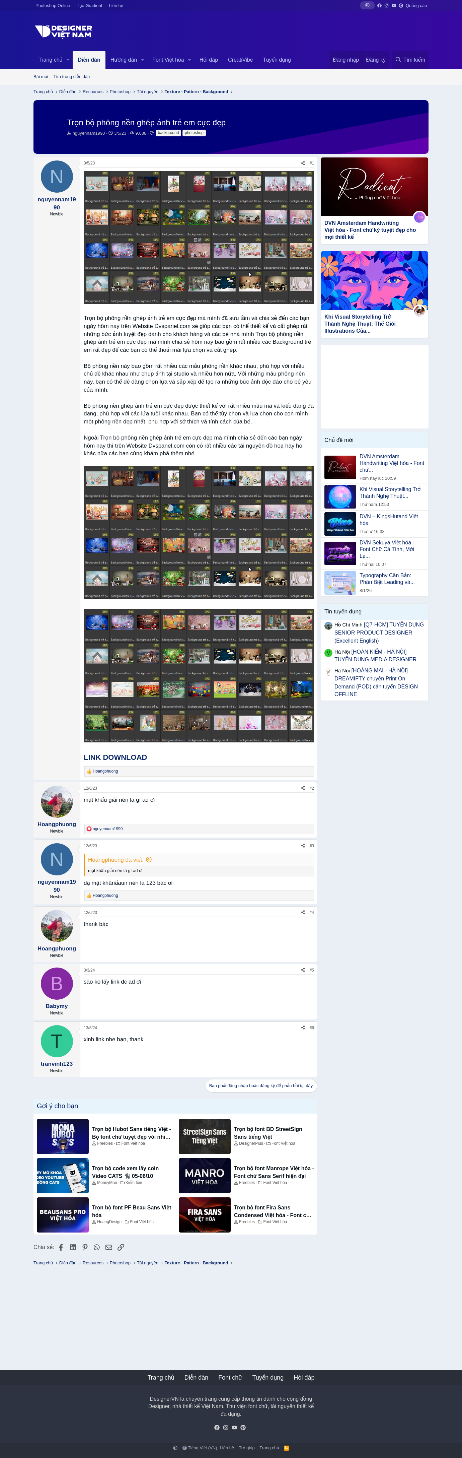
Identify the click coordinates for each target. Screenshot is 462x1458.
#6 (312, 1027)
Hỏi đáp (209, 60)
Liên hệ (116, 5)
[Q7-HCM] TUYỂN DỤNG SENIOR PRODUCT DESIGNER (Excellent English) (379, 633)
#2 (312, 788)
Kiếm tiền (134, 1182)
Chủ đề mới (339, 440)
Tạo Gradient (89, 5)
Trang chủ (50, 60)
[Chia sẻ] (303, 163)
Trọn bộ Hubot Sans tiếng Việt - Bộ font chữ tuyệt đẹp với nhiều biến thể (131, 1133)
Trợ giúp (246, 1447)
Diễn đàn (89, 60)
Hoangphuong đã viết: (116, 860)
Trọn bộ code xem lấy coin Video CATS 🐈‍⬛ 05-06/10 (125, 1172)
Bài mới (40, 76)
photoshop (194, 132)
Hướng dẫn (123, 60)
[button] (367, 5)
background (168, 132)
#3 (312, 846)
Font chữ (230, 1377)
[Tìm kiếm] (410, 60)
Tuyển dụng (277, 60)
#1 (312, 163)
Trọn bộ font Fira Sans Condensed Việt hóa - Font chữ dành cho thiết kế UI (273, 1212)
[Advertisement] (375, 386)
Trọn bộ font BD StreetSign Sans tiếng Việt (268, 1132)
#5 (312, 970)
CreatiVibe (240, 60)
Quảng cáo (416, 5)
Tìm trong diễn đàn (72, 76)
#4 (312, 912)
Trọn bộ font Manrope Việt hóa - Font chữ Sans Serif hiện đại (274, 1172)
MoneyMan (107, 1182)
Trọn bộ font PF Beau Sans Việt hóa (131, 1211)
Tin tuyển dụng (343, 611)
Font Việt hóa (168, 60)
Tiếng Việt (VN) (199, 1447)
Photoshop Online (52, 5)
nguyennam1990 (89, 133)
